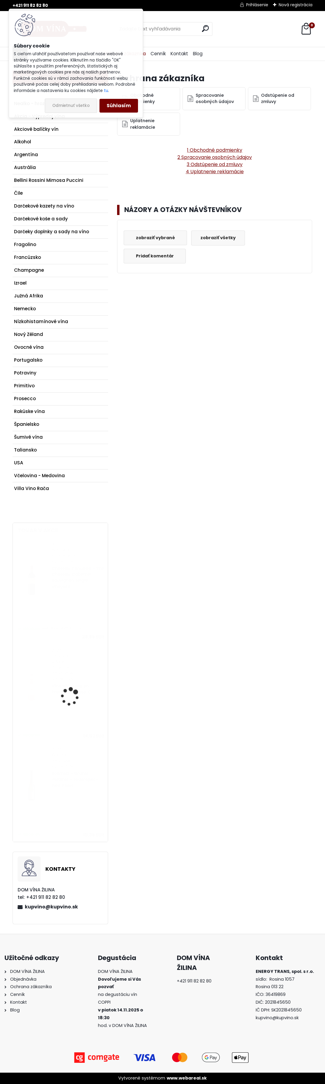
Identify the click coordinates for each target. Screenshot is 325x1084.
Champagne (29, 270)
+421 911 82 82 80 (30, 5)
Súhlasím (119, 105)
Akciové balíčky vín (36, 129)
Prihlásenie (257, 5)
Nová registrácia (295, 5)
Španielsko (26, 424)
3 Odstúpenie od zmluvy (215, 164)
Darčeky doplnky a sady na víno (51, 231)
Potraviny (25, 373)
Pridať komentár (155, 256)
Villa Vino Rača (31, 488)
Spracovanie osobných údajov (215, 98)
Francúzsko (27, 257)
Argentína (26, 154)
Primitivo (24, 386)
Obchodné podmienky (142, 98)
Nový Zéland (28, 334)
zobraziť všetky (218, 238)
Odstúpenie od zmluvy (277, 98)
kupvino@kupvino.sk (51, 906)
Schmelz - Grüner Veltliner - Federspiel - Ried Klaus (75, 780)
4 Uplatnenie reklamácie (215, 171)
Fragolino (25, 244)
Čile (18, 193)
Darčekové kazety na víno (44, 206)
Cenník (158, 53)
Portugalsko (28, 360)
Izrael (20, 283)
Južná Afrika (28, 296)
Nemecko (25, 308)
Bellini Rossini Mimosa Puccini (48, 180)
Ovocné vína (29, 347)
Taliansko (25, 450)
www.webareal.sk (187, 1078)
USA (18, 463)
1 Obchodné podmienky (214, 150)
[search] (205, 28)
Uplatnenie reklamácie (142, 124)
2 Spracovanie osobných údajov (214, 157)
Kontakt (179, 53)
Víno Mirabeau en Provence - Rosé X (71, 689)
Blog (198, 53)
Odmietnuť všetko (71, 105)
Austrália (25, 167)
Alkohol (22, 142)
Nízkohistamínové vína (41, 321)
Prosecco (25, 398)
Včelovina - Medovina (39, 475)
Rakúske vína (29, 411)
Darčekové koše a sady (41, 219)
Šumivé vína (28, 437)
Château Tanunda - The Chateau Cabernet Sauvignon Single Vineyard (78, 577)
